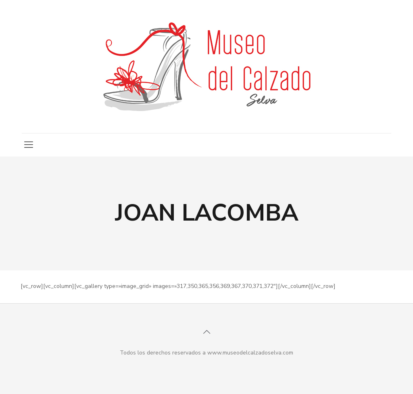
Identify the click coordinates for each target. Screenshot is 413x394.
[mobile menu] (28, 145)
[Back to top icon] (206, 332)
